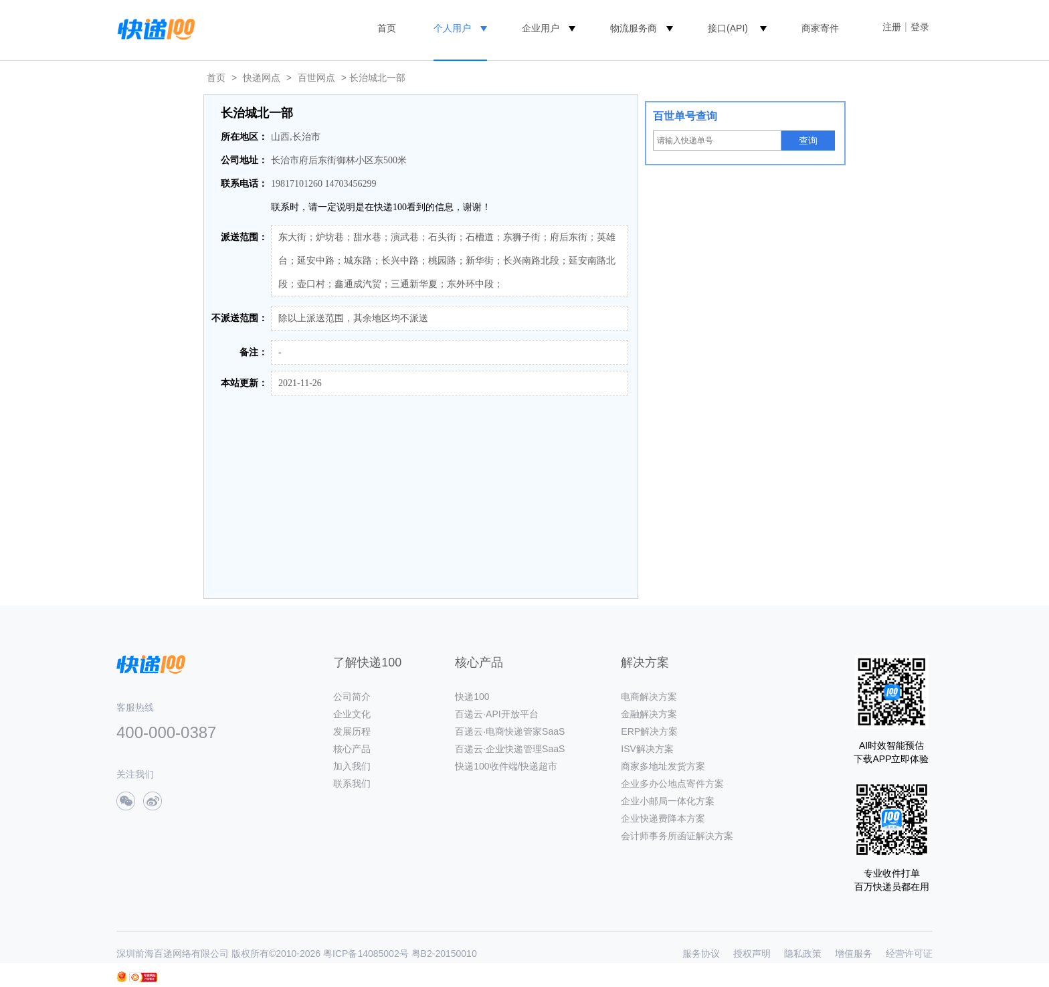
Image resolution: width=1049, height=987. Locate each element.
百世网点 (316, 77)
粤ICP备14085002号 (366, 953)
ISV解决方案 (647, 748)
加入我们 (352, 766)
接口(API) (728, 28)
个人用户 (452, 28)
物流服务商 (633, 28)
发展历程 (352, 731)
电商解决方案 (649, 696)
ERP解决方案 (649, 731)
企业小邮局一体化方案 (667, 801)
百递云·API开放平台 (496, 714)
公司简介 (352, 696)
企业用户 (540, 28)
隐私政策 (803, 953)
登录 (920, 26)
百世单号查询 (685, 116)
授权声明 (752, 953)
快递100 (472, 696)
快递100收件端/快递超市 (506, 766)
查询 (808, 140)
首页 (386, 28)
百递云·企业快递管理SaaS (510, 748)
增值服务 (853, 953)
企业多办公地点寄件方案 (672, 783)
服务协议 (701, 953)
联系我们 (352, 783)
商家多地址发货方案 (663, 766)
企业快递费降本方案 (663, 818)
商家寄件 (820, 28)
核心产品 (352, 748)
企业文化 (352, 714)
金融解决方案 (649, 714)
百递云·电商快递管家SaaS (510, 731)
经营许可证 (909, 953)
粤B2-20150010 (444, 953)
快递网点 (261, 77)
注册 (891, 26)
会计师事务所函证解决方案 (677, 835)
